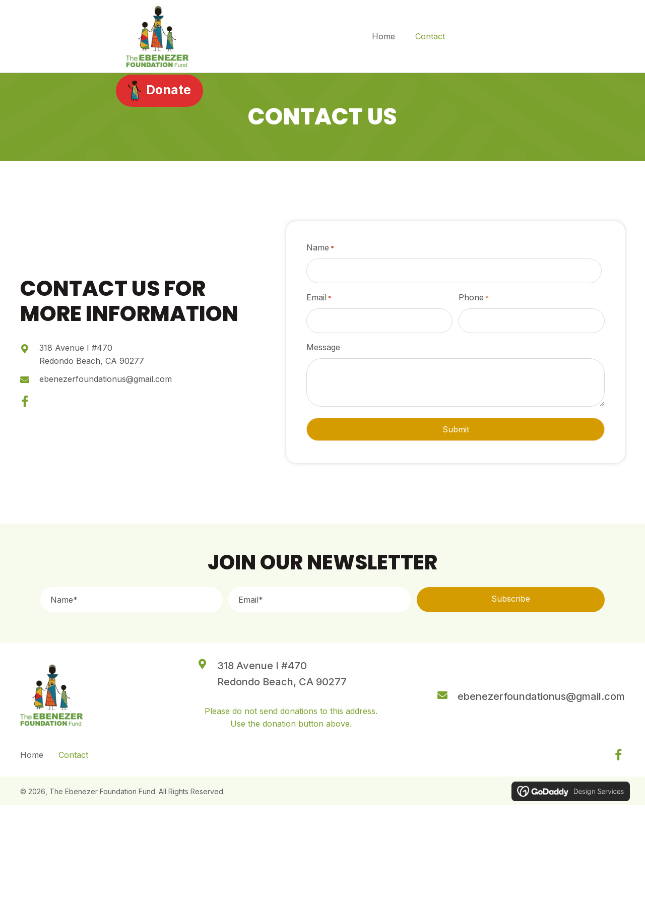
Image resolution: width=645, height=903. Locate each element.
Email (319, 297)
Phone (474, 297)
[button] (25, 402)
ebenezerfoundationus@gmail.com (105, 378)
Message (323, 347)
